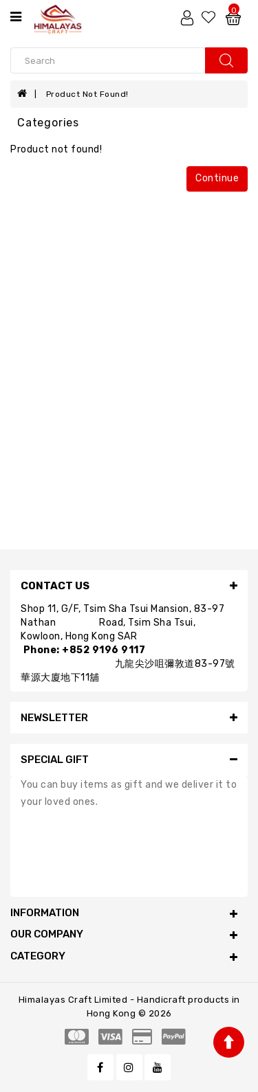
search (226, 60)
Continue (217, 178)
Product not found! (87, 94)
